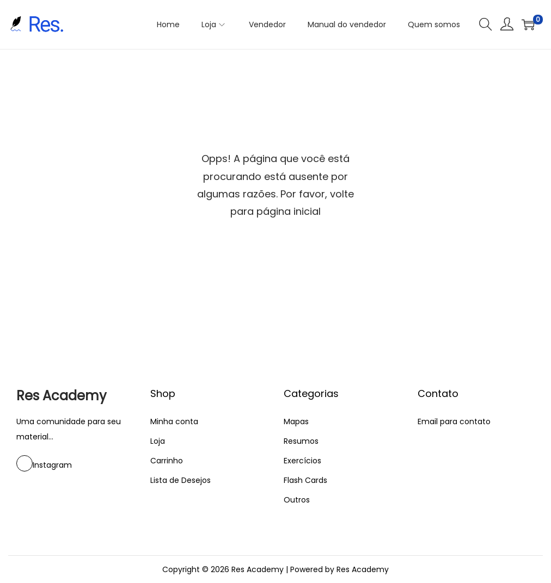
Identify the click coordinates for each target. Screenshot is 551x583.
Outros (297, 499)
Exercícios (302, 460)
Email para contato (454, 421)
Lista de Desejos (180, 480)
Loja (157, 441)
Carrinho (166, 460)
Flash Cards (305, 480)
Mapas (296, 421)
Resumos (301, 441)
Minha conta (174, 421)
